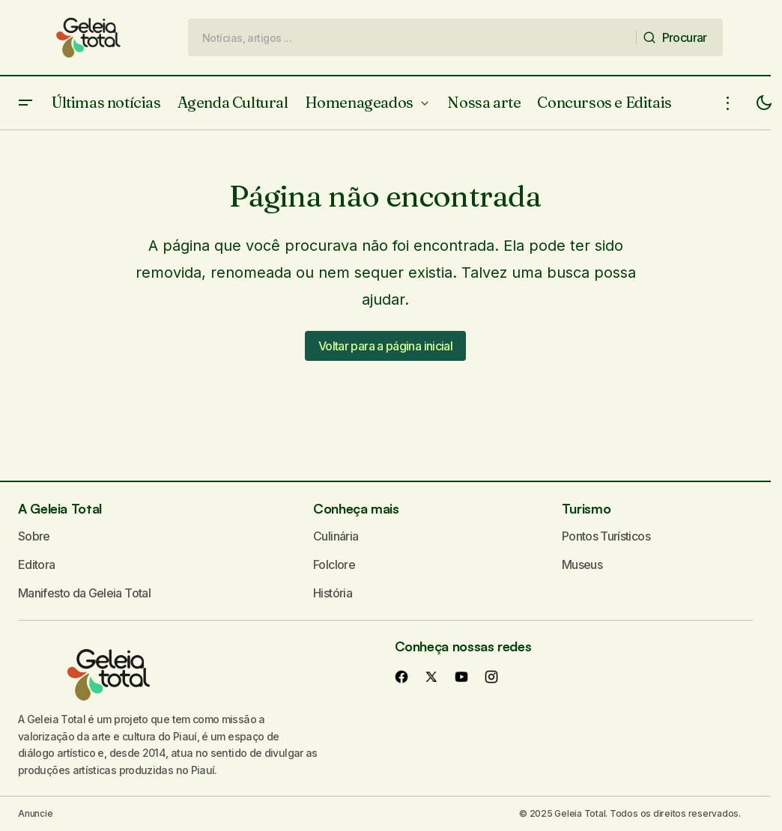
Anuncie (35, 813)
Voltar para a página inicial (385, 345)
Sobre (34, 536)
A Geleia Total (60, 508)
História (332, 592)
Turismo (586, 508)
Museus (582, 564)
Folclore (334, 564)
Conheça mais (356, 508)
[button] (25, 103)
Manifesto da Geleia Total (84, 592)
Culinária (335, 536)
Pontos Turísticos (606, 536)
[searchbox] (412, 37)
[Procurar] (679, 37)
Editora (36, 564)
